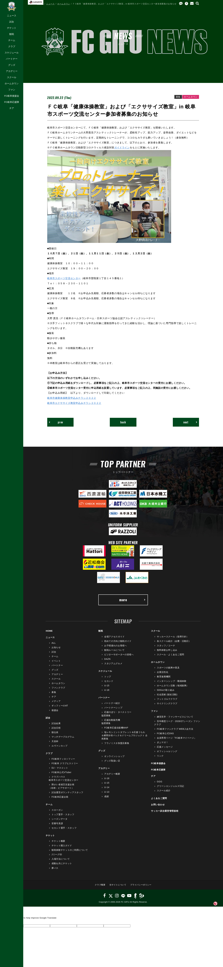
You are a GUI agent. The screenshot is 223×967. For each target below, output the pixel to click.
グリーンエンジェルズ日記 (170, 786)
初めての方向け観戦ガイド (117, 641)
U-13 (106, 792)
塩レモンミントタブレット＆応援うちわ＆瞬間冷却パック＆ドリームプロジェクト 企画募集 (124, 735)
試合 (11, 21)
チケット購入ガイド (62, 845)
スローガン (57, 810)
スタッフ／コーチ (166, 645)
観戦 (11, 34)
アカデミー (11, 71)
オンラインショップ (114, 756)
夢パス (55, 868)
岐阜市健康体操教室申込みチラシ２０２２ (71, 397)
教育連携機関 (164, 676)
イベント (56, 660)
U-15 (106, 685)
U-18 (106, 690)
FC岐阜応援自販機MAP (116, 727)
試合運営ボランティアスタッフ (67, 792)
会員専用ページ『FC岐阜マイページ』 (176, 737)
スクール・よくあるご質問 (170, 654)
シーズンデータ (60, 819)
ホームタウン (12, 83)
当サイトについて (117, 885)
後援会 (55, 710)
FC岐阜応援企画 (60, 796)
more (132, 599)
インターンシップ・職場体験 (171, 681)
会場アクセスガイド (114, 636)
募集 (54, 692)
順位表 (55, 732)
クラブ (11, 46)
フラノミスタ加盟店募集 (116, 743)
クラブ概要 (100, 885)
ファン (11, 89)
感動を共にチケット (62, 863)
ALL (54, 643)
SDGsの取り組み (165, 690)
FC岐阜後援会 (11, 95)
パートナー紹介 (112, 703)
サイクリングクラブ (167, 703)
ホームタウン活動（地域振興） (173, 685)
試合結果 (56, 723)
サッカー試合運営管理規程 (164, 811)
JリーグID (57, 854)
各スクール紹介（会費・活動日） (174, 641)
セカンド (108, 681)
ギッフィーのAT (60, 705)
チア (11, 108)
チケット (11, 28)
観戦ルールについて (114, 650)
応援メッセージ (165, 746)
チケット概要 (58, 841)
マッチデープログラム (63, 736)
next (190, 422)
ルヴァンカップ (60, 745)
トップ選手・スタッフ (63, 814)
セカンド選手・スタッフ (64, 827)
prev (56, 422)
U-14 (106, 787)
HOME (40, 4)
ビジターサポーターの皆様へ (119, 654)
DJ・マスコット (60, 767)
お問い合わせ (158, 804)
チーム (11, 40)
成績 (106, 796)
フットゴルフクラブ (167, 699)
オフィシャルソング (167, 751)
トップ (107, 676)
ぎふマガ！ (162, 742)
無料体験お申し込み (167, 650)
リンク (160, 755)
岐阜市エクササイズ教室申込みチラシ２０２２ (74, 402)
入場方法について (61, 859)
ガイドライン (122, 147)
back (123, 422)
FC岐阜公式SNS (165, 733)
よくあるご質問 (159, 798)
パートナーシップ (113, 707)
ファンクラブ (58, 687)
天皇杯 (55, 741)
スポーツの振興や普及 (168, 667)
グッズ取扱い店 (112, 760)
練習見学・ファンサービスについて (175, 716)
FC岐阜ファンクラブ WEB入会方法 (175, 729)
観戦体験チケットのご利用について (70, 850)
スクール (11, 77)
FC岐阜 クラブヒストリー (65, 763)
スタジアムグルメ (113, 663)
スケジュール (12, 52)
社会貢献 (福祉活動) (167, 694)
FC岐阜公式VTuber (61, 772)
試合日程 (56, 727)
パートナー (11, 58)
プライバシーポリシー (140, 885)
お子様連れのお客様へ (115, 645)
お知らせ (56, 647)
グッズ (11, 65)
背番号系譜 (57, 823)
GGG (159, 781)
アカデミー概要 (112, 773)
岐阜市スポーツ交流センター (64, 278)
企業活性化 (162, 672)
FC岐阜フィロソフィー (63, 758)
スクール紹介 (164, 790)
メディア (56, 701)
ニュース (11, 15)
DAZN (107, 659)
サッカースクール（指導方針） (173, 636)
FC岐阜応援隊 (11, 102)
